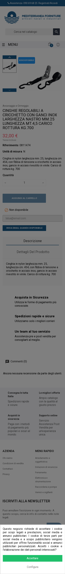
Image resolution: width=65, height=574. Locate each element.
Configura (32, 567)
